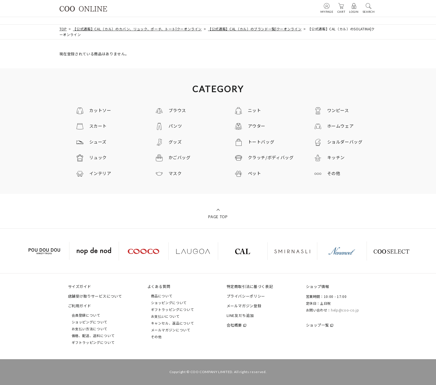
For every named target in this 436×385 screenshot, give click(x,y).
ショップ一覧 (317, 325)
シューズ (98, 142)
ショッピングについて (90, 321)
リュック (98, 157)
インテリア (100, 173)
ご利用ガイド (79, 305)
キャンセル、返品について (172, 323)
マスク (175, 173)
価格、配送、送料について (93, 335)
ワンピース (338, 110)
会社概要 (234, 325)
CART (341, 8)
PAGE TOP (217, 216)
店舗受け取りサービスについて (95, 296)
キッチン (336, 157)
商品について (162, 295)
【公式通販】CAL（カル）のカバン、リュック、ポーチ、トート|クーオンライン (137, 28)
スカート (98, 126)
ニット (254, 110)
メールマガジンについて (170, 329)
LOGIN (353, 8)
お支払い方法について (90, 328)
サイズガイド (79, 286)
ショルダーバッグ (345, 142)
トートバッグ (261, 142)
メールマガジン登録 (244, 305)
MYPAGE (326, 8)
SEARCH (369, 8)
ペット (254, 173)
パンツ (175, 126)
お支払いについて (165, 316)
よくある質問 (159, 286)
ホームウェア (340, 126)
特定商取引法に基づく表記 (250, 286)
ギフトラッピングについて (93, 342)
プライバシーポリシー (246, 296)
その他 (334, 173)
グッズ (175, 142)
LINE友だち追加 (240, 315)
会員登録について (86, 315)
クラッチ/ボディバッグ (271, 157)
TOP (63, 28)
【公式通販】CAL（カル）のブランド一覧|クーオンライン (254, 28)
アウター (257, 126)
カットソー (100, 110)
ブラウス (177, 110)
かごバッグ (180, 157)
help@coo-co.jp (345, 310)
